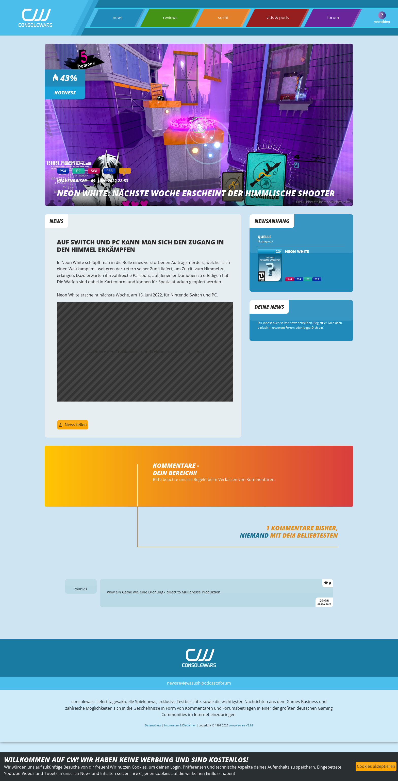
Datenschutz (153, 725)
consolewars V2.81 (241, 725)
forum (333, 17)
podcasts (210, 683)
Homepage (265, 241)
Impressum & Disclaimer (180, 725)
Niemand (254, 535)
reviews (170, 17)
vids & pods (278, 17)
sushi (223, 17)
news (118, 17)
